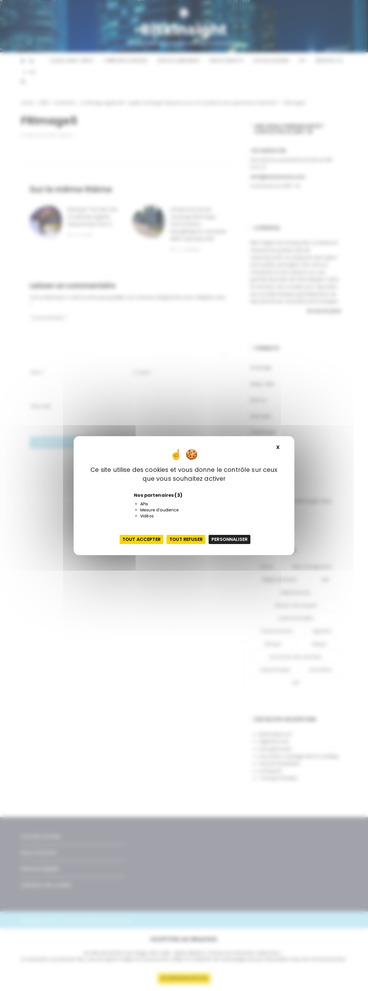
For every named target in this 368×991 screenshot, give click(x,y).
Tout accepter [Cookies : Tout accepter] (141, 539)
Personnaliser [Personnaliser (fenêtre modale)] (229, 539)
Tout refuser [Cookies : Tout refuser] (186, 539)
